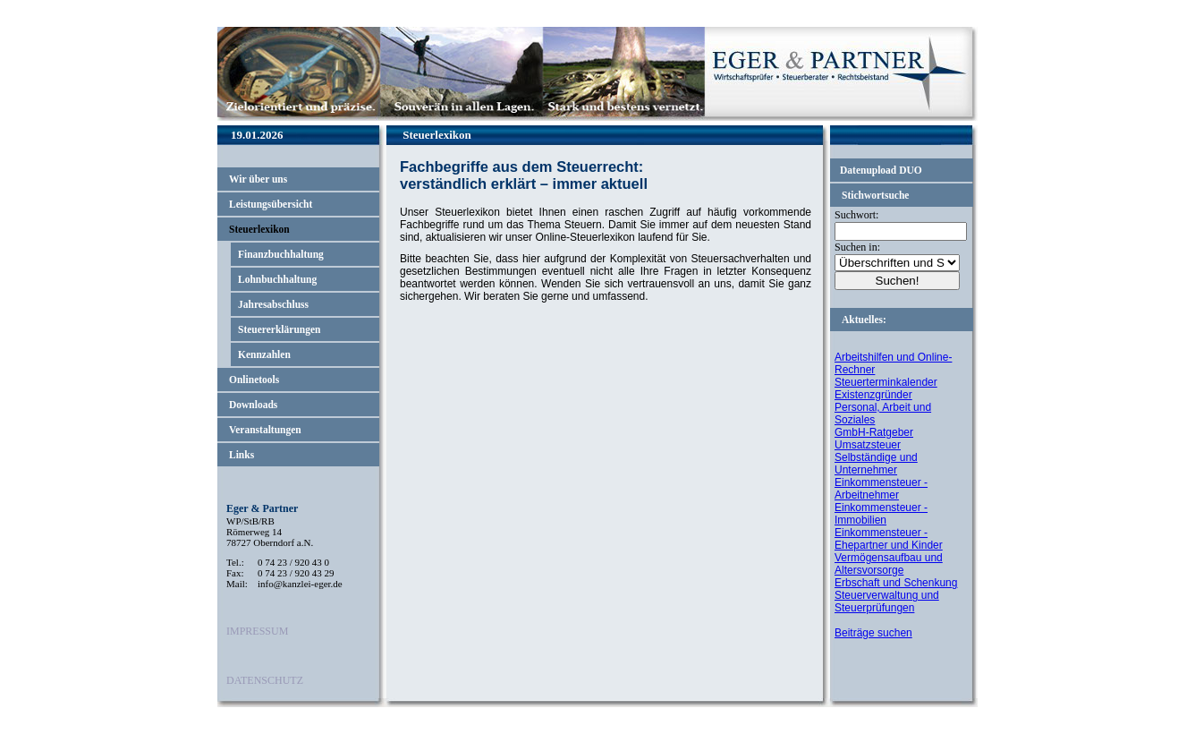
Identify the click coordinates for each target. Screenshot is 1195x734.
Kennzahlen (264, 354)
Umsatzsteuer (868, 445)
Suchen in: (857, 247)
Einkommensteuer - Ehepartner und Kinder (889, 538)
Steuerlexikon (259, 229)
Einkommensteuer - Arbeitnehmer (881, 488)
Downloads (253, 404)
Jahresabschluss (273, 304)
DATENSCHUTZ (264, 680)
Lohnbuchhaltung (277, 279)
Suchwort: (856, 215)
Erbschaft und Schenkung (896, 582)
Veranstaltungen (265, 429)
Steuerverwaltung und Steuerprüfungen (887, 601)
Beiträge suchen (873, 633)
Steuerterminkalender (886, 382)
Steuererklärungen (279, 329)
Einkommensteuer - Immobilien (881, 513)
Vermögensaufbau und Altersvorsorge (889, 563)
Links (241, 454)
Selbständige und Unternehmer (876, 463)
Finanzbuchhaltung (281, 254)
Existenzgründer (873, 394)
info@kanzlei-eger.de (300, 583)
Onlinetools (254, 379)
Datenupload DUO (881, 170)
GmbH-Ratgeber (874, 432)
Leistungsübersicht (270, 204)
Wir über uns (258, 179)
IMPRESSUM (257, 631)
